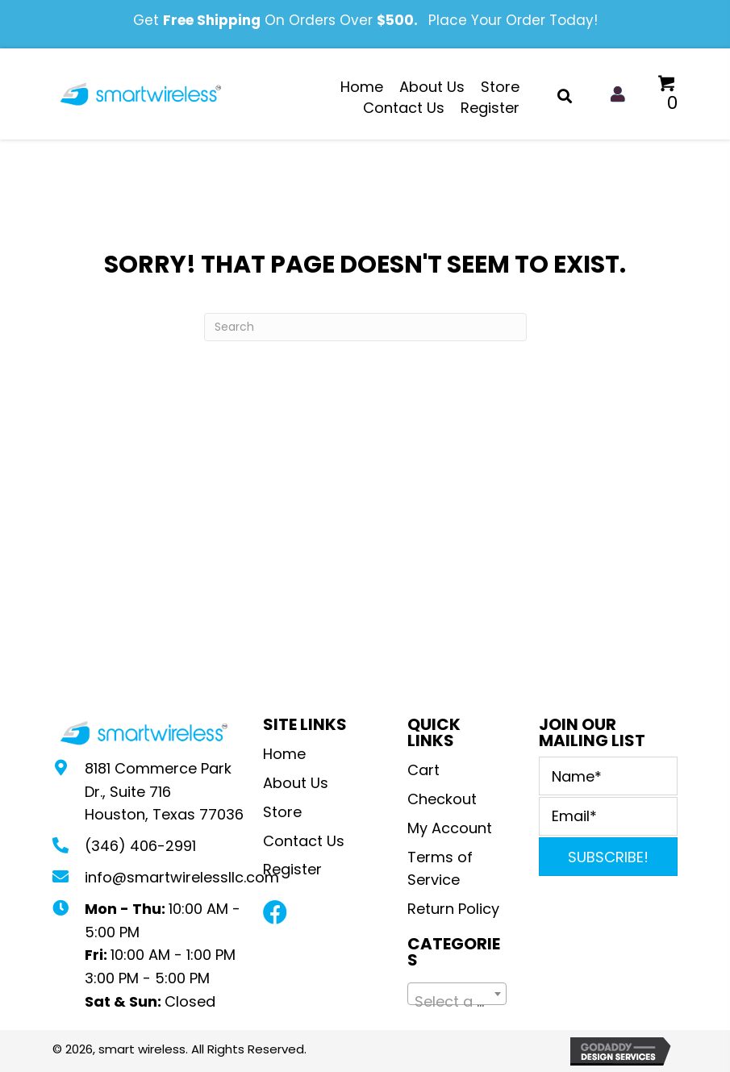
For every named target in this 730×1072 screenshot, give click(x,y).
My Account (449, 828)
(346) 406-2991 (140, 846)
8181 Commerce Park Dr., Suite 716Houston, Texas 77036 (164, 791)
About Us (295, 783)
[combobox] (457, 993)
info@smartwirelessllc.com (182, 877)
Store (282, 812)
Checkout (442, 799)
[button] (275, 912)
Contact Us (303, 841)
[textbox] (457, 1001)
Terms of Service (440, 869)
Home (284, 754)
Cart (423, 770)
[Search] (365, 327)
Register (292, 869)
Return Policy (455, 909)
